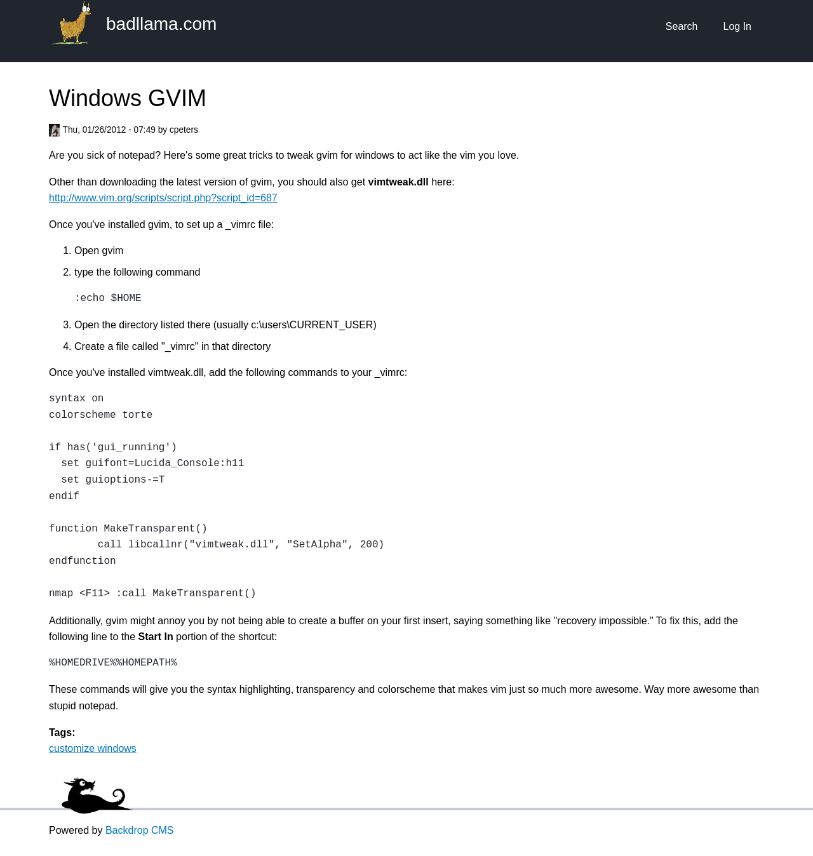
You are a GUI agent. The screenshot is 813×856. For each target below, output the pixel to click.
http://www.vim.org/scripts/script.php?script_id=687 (163, 197)
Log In (737, 26)
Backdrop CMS (139, 830)
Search (682, 26)
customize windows (93, 748)
